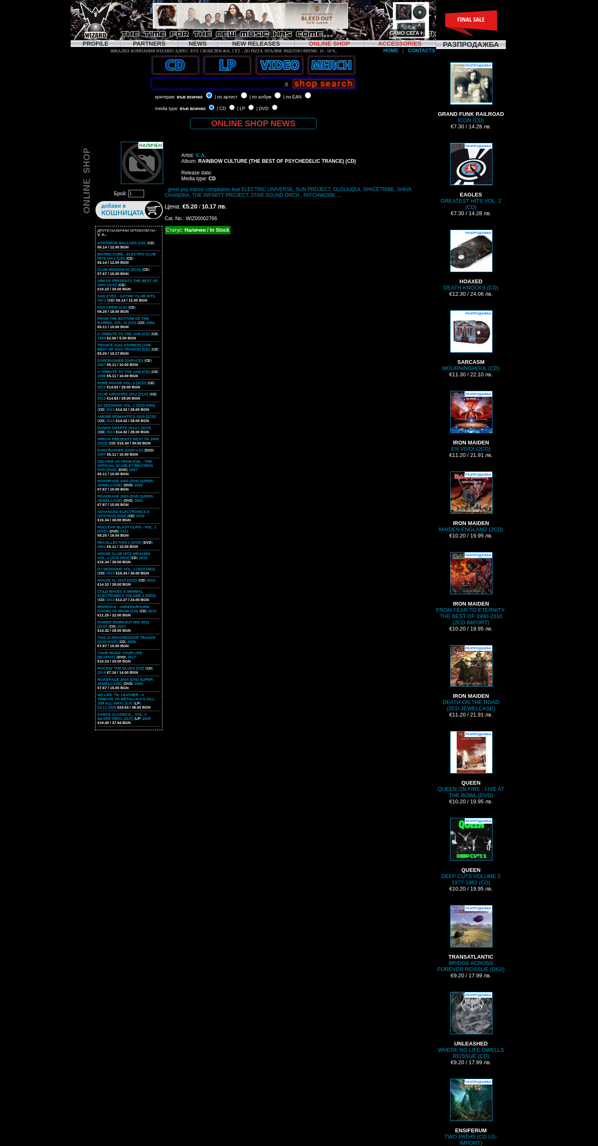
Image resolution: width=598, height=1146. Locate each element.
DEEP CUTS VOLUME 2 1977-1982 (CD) (470, 852)
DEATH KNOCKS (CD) (471, 260)
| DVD (262, 108)
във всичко (190, 96)
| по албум (261, 96)
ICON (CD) (471, 92)
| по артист (226, 96)
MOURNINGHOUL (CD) (471, 340)
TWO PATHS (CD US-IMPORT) (471, 1112)
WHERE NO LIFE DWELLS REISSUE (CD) (471, 1025)
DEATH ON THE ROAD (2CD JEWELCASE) (471, 678)
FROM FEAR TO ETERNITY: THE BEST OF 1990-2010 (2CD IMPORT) (471, 589)
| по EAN (293, 96)
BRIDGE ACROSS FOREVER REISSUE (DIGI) (471, 938)
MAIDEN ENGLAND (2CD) (471, 502)
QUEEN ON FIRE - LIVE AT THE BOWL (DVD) (471, 764)
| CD (221, 108)
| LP (241, 108)
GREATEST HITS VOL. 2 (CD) (471, 176)
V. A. (201, 155)
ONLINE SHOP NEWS (253, 123)
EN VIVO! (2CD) (471, 421)
